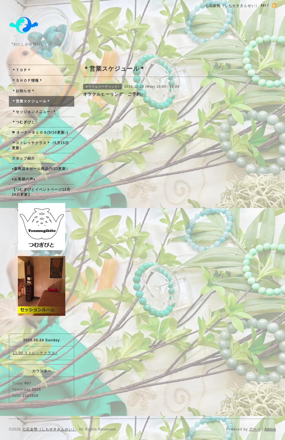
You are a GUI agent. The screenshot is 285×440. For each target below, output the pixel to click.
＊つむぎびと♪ (24, 122)
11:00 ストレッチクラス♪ (35, 353)
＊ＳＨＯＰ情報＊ (27, 80)
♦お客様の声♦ (23, 179)
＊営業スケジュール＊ (31, 101)
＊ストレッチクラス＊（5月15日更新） (40, 145)
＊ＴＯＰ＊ (21, 70)
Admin (270, 429)
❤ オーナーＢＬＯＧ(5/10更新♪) (40, 132)
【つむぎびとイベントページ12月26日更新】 (41, 192)
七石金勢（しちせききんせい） (49, 429)
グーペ (255, 429)
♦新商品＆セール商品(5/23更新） (41, 169)
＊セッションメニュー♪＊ (34, 112)
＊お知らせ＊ (23, 91)
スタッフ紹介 (23, 158)
